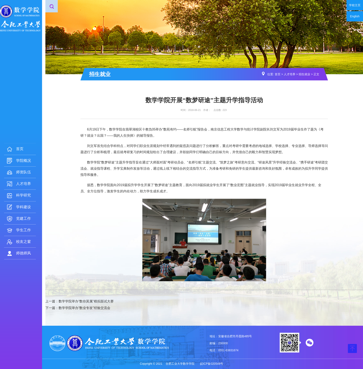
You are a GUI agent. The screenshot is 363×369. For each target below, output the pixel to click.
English (354, 16)
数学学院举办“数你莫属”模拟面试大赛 (86, 301)
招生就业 (304, 74)
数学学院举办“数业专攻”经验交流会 (84, 308)
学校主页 (355, 5)
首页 (277, 74)
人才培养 (289, 74)
